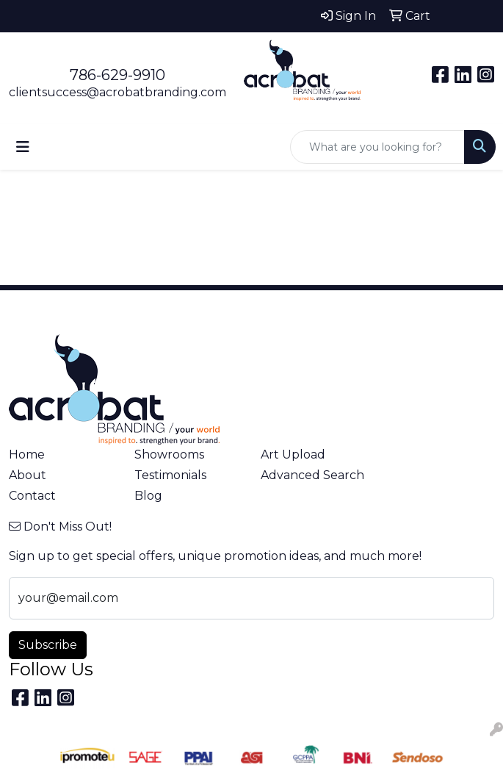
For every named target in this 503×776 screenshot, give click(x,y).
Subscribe (47, 645)
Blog (148, 496)
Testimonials (170, 475)
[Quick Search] (377, 147)
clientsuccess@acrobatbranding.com (117, 92)
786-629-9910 (117, 75)
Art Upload (293, 454)
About (27, 475)
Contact (32, 496)
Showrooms (169, 454)
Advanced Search (312, 475)
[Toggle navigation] (22, 147)
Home (27, 454)
